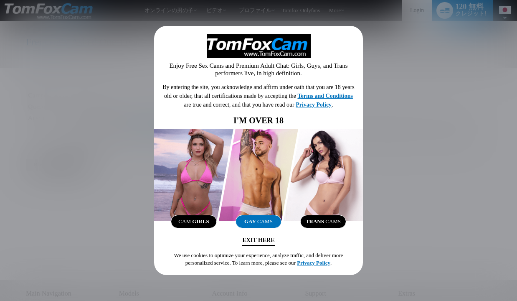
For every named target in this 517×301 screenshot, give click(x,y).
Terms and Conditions (325, 96)
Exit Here (258, 240)
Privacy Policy (314, 105)
